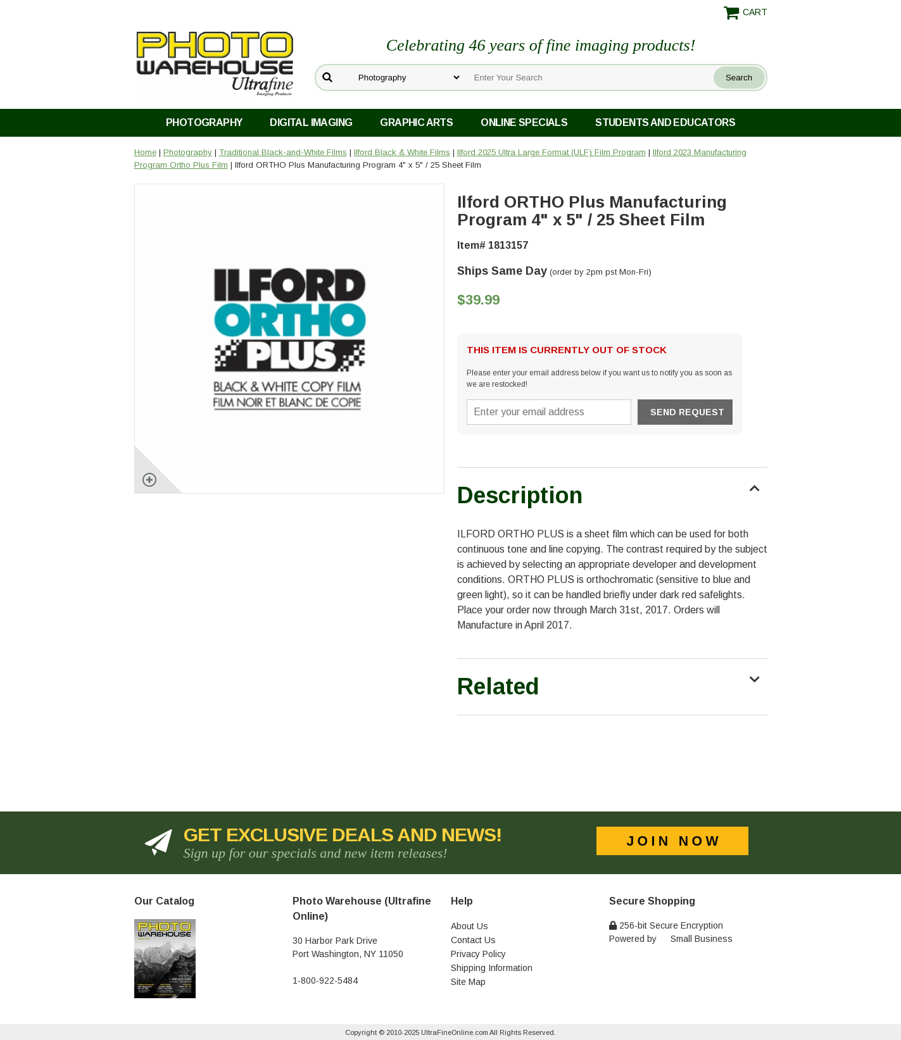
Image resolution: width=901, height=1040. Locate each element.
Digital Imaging (311, 122)
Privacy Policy (478, 954)
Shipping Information (491, 968)
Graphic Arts (416, 122)
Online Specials (524, 122)
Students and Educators (665, 122)
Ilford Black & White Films (402, 152)
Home (145, 152)
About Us (469, 926)
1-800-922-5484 (325, 980)
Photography (204, 122)
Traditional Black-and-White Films (283, 152)
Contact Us (473, 940)
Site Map (468, 982)
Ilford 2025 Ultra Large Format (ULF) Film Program (551, 152)
